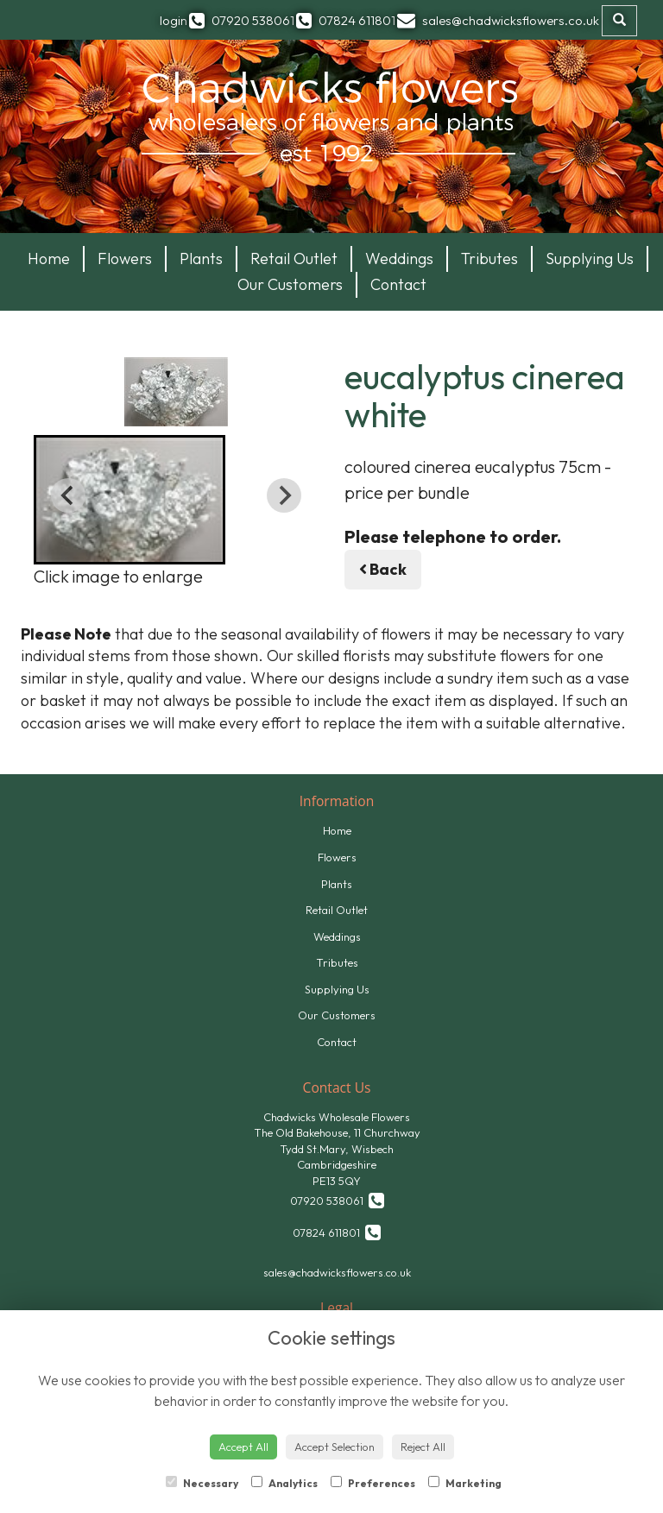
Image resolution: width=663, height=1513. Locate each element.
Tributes (489, 258)
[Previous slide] (68, 495)
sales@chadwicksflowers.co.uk (337, 1272)
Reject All (423, 1446)
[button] (129, 499)
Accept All (243, 1446)
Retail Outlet (294, 258)
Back (383, 569)
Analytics (284, 1483)
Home (49, 258)
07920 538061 (337, 1200)
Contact (398, 284)
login (173, 20)
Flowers (125, 258)
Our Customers (290, 284)
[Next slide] (284, 495)
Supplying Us (590, 258)
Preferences (373, 1483)
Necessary (202, 1483)
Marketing (465, 1483)
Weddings (399, 258)
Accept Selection (334, 1446)
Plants (201, 258)
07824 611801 (337, 1232)
